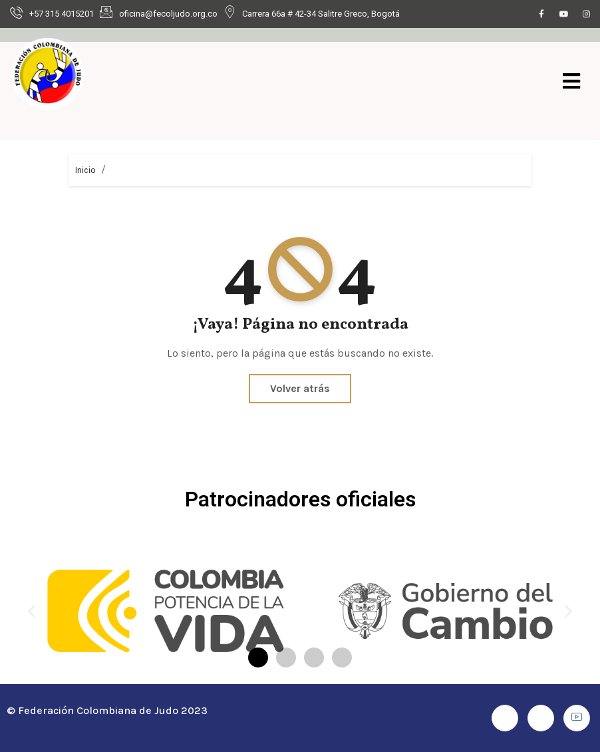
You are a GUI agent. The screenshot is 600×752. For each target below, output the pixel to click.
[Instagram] (587, 15)
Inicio (85, 170)
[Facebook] (541, 15)
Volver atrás (300, 388)
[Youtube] (564, 15)
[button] (31, 610)
